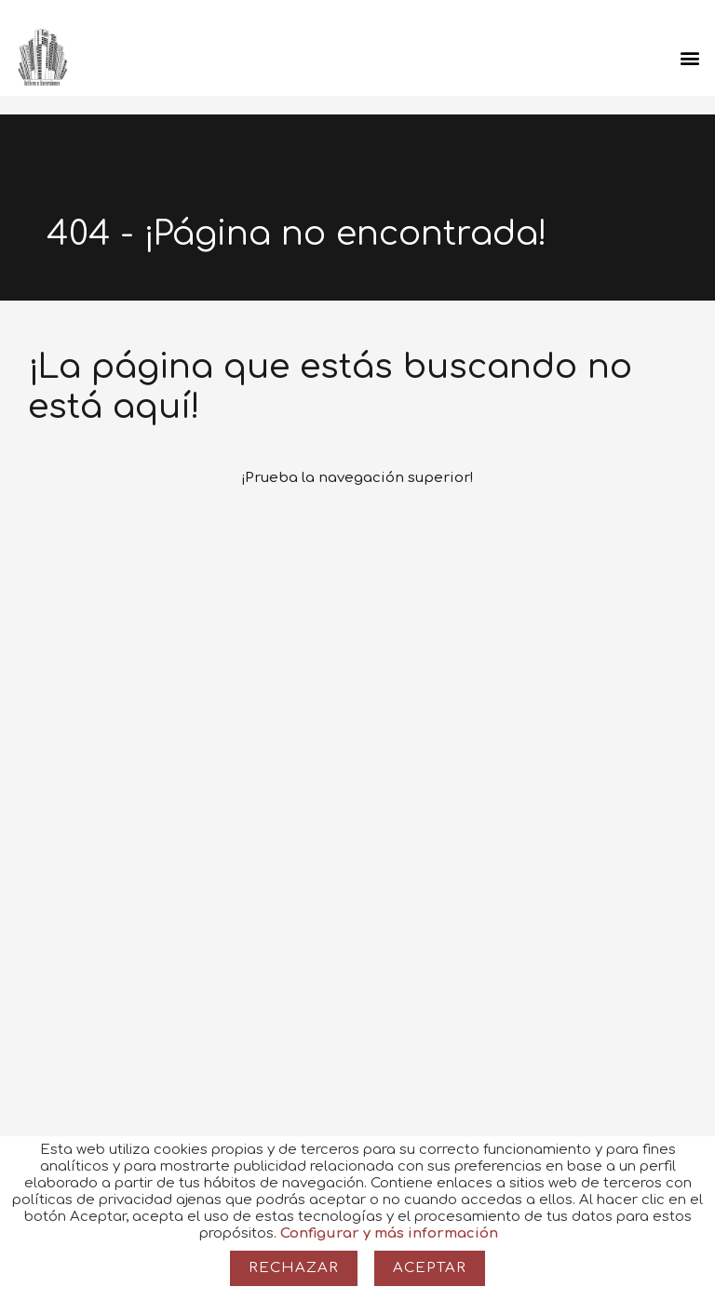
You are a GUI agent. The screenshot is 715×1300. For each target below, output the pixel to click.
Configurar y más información (389, 1233)
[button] (690, 57)
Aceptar (429, 1268)
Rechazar (294, 1268)
